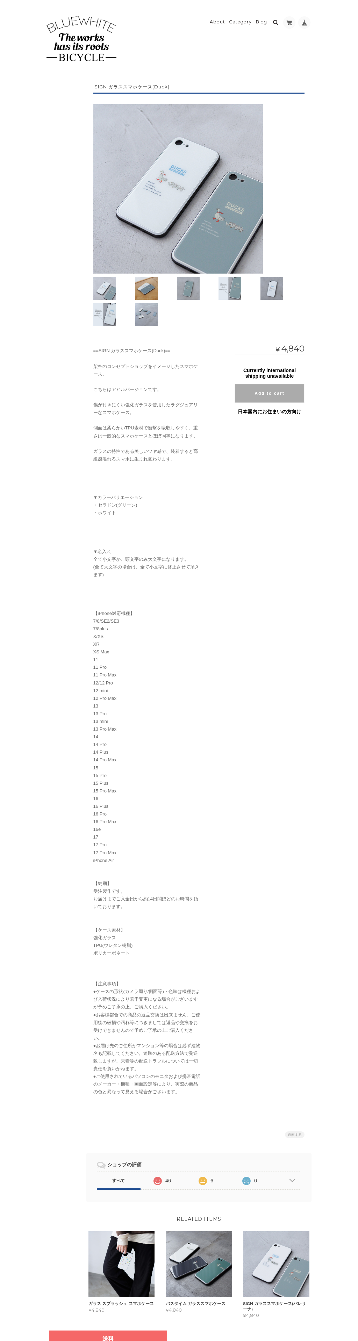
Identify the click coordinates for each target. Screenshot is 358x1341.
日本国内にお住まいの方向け (269, 380)
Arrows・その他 (73, 270)
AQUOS (63, 258)
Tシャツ (63, 152)
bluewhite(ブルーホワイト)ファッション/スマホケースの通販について (72, 397)
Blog (261, 16)
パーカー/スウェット (75, 164)
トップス (60, 139)
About (217, 16)
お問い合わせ (65, 440)
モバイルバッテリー (71, 342)
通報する (295, 1103)
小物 (56, 329)
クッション (62, 356)
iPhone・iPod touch (77, 218)
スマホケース (64, 203)
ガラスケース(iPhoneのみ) (77, 285)
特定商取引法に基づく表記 (72, 424)
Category (240, 16)
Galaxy (64, 246)
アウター (60, 125)
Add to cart (269, 362)
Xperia (63, 234)
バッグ (58, 301)
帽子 (56, 189)
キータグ (60, 315)
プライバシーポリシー (234, 1312)
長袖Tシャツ (67, 176)
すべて (137, 1149)
